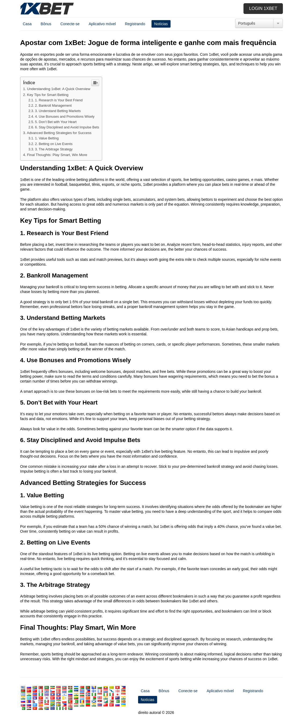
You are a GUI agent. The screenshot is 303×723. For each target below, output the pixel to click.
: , (57, 155)
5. (56, 122)
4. (65, 116)
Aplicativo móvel (102, 24)
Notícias (161, 24)
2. (53, 105)
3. (58, 111)
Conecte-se (70, 24)
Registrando (135, 24)
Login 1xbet (263, 8)
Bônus (46, 24)
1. (59, 100)
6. (67, 127)
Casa (27, 24)
